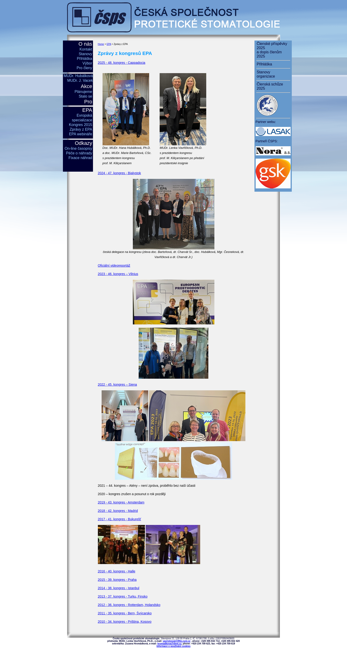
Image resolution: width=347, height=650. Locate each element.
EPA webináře (80, 134)
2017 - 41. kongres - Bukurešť (119, 519)
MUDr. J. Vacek (80, 80)
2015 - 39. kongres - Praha (117, 580)
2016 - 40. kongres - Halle (116, 571)
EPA (109, 44)
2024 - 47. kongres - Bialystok (119, 173)
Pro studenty (82, 105)
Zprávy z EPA (81, 129)
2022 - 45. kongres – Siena (117, 384)
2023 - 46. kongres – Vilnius (118, 274)
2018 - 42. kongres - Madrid (118, 511)
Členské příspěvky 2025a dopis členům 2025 (272, 50)
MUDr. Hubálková (78, 76)
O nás (85, 44)
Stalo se (85, 96)
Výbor (87, 63)
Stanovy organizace (266, 74)
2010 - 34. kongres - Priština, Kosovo (124, 621)
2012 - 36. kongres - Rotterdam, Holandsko (129, 605)
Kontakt (85, 49)
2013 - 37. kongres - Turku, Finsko (123, 596)
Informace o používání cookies (174, 646)
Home (101, 44)
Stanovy (85, 54)
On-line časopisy (78, 148)
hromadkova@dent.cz (169, 643)
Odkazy (83, 143)
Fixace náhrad (80, 158)
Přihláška (84, 59)
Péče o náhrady (79, 153)
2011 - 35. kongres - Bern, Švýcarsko (125, 613)
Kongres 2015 (80, 125)
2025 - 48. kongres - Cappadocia (121, 63)
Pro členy (84, 68)
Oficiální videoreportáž (114, 265)
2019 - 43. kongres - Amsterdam (121, 502)
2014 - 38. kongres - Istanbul (118, 588)
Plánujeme (83, 92)
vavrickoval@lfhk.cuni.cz (176, 641)
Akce (86, 86)
